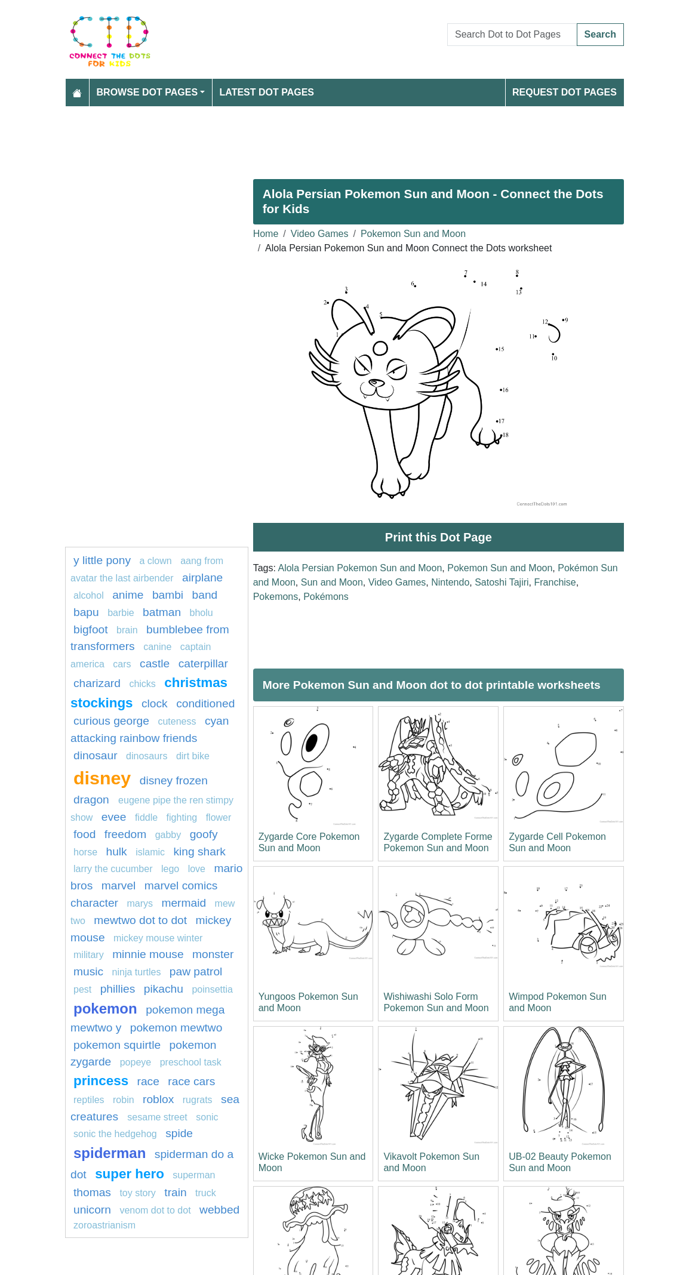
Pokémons (326, 597)
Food (84, 834)
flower (219, 817)
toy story (137, 1193)
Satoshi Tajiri (501, 582)
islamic (150, 852)
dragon (92, 799)
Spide (179, 1133)
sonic (207, 1117)
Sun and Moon (332, 582)
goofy (204, 834)
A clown (155, 561)
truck (205, 1193)
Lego (170, 869)
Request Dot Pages (564, 92)
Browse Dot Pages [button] (147, 92)
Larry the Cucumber (113, 869)
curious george (111, 721)
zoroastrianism (104, 1225)
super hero (129, 1173)
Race (148, 1081)
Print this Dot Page (438, 537)
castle (155, 663)
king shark (199, 851)
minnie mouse (147, 954)
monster (212, 954)
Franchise (555, 582)
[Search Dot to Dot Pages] (512, 34)
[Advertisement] (344, 138)
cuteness (177, 721)
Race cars (191, 1081)
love (196, 869)
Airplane (202, 577)
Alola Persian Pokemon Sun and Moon (360, 568)
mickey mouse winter (157, 938)
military (88, 955)
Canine (157, 647)
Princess (100, 1080)
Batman (162, 612)
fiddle (146, 817)
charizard (97, 683)
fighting (182, 817)
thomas (92, 1192)
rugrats (198, 1100)
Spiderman (109, 1153)
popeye (136, 1062)
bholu (201, 613)
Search (600, 34)
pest (82, 989)
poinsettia (212, 989)
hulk (116, 851)
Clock (155, 703)
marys (140, 903)
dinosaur (95, 755)
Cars (122, 664)
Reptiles (88, 1100)
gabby (168, 835)
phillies (118, 989)
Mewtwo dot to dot (140, 920)
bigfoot (90, 629)
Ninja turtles (136, 972)
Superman (194, 1175)
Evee (114, 817)
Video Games (320, 234)
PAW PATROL (196, 971)
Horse (85, 852)
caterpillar (203, 663)
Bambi (167, 595)
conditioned (205, 703)
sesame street (157, 1117)
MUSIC (88, 971)
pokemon (105, 1008)
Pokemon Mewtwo (176, 1027)
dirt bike (193, 756)
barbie (120, 613)
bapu (86, 612)
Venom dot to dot (154, 1210)
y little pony (102, 560)
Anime (127, 595)
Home (266, 234)
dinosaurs (146, 756)
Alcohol (88, 595)
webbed (219, 1209)
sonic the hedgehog (115, 1134)
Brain (127, 630)
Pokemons (276, 597)
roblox (158, 1099)
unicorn (92, 1209)
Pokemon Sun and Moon (413, 234)
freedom (125, 834)
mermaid (183, 903)
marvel (118, 885)
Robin (123, 1100)
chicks (142, 684)
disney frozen (174, 780)
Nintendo (450, 582)
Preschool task (191, 1062)
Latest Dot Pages (267, 92)
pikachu (163, 989)
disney (102, 778)
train (175, 1192)
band (205, 595)
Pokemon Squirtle (117, 1045)
